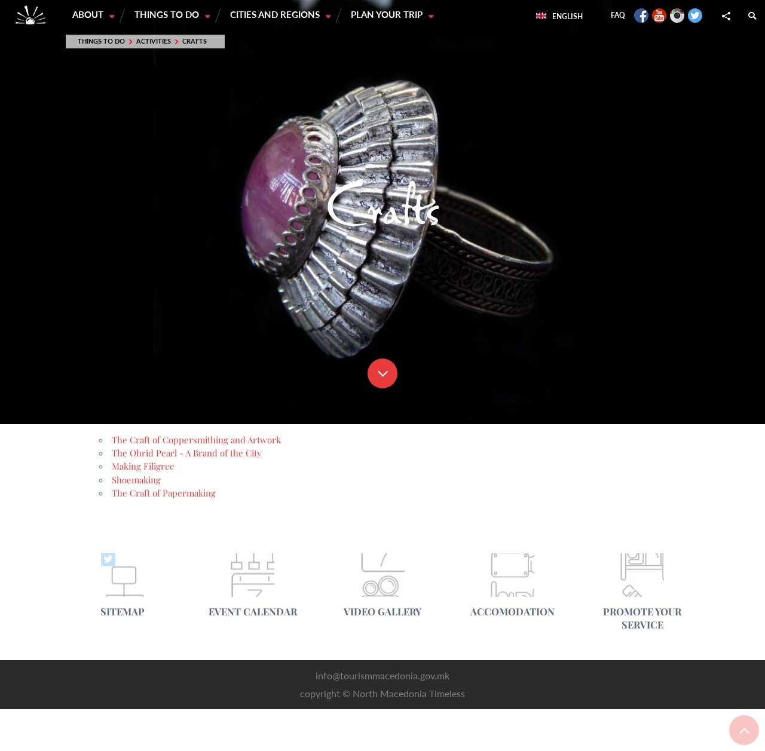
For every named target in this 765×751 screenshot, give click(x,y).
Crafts (194, 41)
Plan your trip (390, 15)
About (89, 15)
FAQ (618, 15)
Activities (153, 41)
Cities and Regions (277, 15)
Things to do (168, 15)
